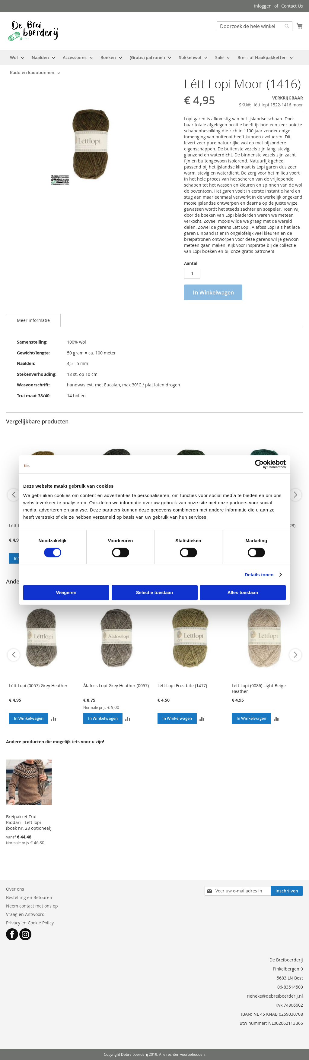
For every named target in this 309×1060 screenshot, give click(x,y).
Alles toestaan (243, 592)
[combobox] (254, 26)
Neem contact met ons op (32, 906)
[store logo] (33, 30)
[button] (53, 718)
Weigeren (66, 592)
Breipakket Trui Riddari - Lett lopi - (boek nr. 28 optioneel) (28, 822)
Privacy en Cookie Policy (30, 923)
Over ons (15, 889)
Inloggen (263, 6)
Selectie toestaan (154, 592)
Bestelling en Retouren (29, 897)
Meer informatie (33, 320)
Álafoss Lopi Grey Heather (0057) (116, 685)
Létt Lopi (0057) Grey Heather (38, 685)
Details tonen (259, 574)
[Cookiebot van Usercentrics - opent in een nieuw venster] (259, 464)
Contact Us (292, 6)
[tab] (33, 320)
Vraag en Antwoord (25, 914)
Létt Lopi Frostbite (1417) (182, 685)
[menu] (154, 65)
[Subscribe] (287, 891)
